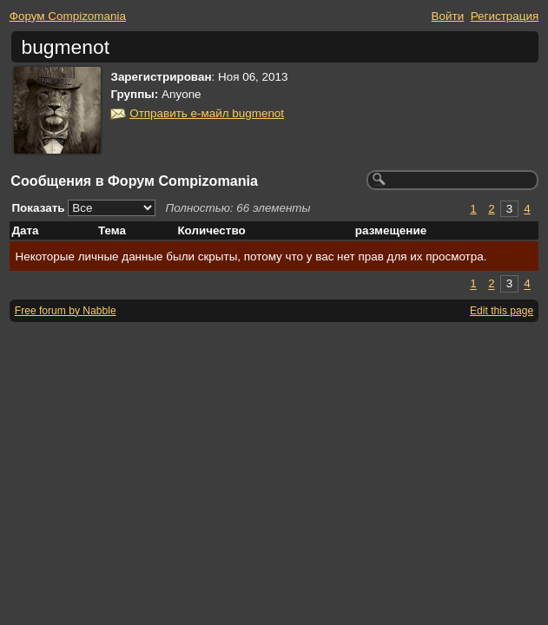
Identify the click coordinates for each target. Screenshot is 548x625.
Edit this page (501, 311)
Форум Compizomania (68, 16)
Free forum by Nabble (65, 311)
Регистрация (505, 16)
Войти (448, 16)
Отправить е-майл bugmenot (206, 113)
